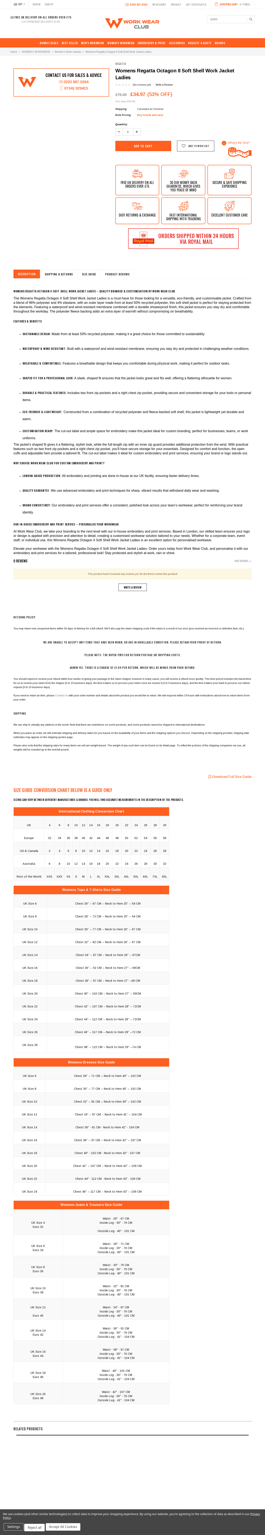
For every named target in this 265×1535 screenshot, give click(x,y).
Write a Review (164, 84)
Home (13, 51)
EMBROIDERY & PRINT (152, 43)
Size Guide (98, 274)
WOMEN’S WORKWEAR (120, 43)
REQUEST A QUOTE (200, 43)
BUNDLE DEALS (49, 43)
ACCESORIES (177, 43)
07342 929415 (73, 89)
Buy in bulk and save (150, 115)
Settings (14, 1528)
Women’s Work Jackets (68, 51)
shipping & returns (64, 274)
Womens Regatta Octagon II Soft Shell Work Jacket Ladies (118, 51)
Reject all (36, 1528)
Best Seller (70, 43)
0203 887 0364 (136, 5)
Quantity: (121, 124)
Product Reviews (129, 274)
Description (28, 274)
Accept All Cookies (65, 1528)
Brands (220, 43)
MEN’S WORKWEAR (92, 43)
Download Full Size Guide (230, 776)
